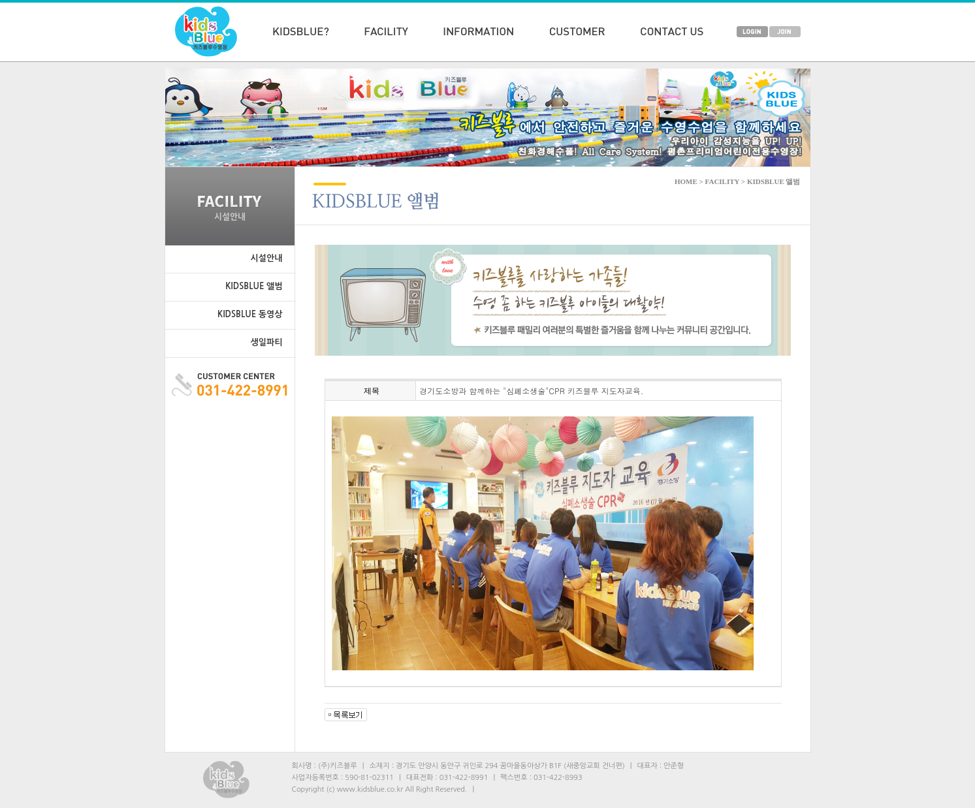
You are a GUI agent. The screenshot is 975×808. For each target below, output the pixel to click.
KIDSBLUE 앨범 (253, 286)
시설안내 (267, 258)
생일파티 (267, 342)
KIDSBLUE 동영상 (249, 314)
